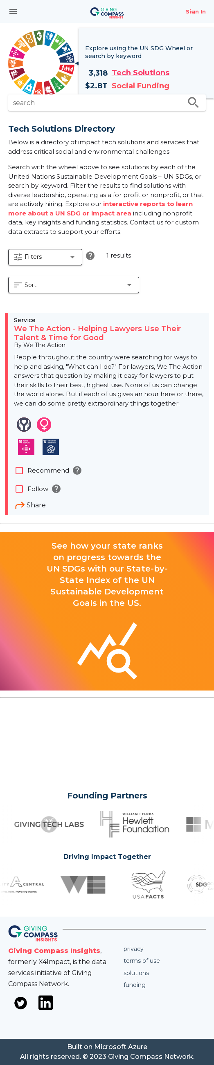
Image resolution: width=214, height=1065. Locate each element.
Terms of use (142, 960)
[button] (45, 257)
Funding (135, 985)
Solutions (136, 973)
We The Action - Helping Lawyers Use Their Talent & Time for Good (97, 333)
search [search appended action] (193, 102)
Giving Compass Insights (54, 951)
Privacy (134, 949)
